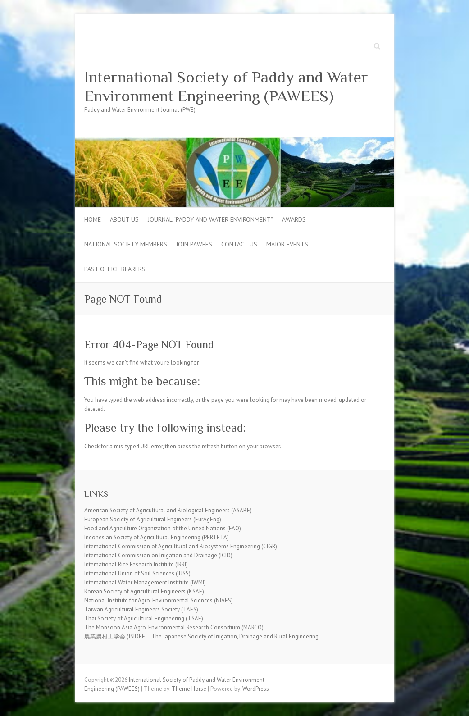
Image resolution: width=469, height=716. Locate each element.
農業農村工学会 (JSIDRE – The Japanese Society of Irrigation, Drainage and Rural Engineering (201, 636)
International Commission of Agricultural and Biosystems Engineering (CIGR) (180, 546)
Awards (294, 219)
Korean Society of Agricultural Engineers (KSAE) (144, 591)
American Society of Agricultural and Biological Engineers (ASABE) (168, 510)
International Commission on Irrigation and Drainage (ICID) (158, 555)
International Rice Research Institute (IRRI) (136, 564)
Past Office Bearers (115, 269)
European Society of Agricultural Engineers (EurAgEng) (152, 519)
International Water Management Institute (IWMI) (145, 582)
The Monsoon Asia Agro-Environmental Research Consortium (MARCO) (174, 627)
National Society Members (125, 244)
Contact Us (239, 244)
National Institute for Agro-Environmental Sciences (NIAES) (158, 600)
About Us (124, 219)
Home (92, 219)
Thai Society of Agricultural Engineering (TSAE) (143, 618)
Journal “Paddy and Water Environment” (210, 219)
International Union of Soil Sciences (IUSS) (137, 573)
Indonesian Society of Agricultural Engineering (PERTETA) (156, 537)
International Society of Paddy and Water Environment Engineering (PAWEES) (226, 86)
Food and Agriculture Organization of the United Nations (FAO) (162, 528)
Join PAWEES (194, 244)
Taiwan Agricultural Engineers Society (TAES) (141, 609)
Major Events (287, 244)
